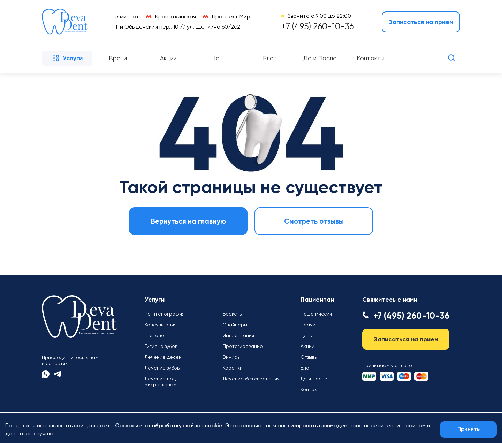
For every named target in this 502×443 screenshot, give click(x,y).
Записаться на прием (421, 22)
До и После (320, 58)
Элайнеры (235, 324)
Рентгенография (164, 314)
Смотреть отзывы (314, 221)
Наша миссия (316, 314)
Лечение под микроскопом (160, 381)
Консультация (160, 324)
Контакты (371, 58)
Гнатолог (155, 335)
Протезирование (243, 346)
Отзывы (309, 357)
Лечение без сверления (251, 378)
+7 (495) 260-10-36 (317, 26)
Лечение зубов (162, 368)
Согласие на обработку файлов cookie (168, 426)
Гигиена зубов (161, 346)
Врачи (118, 58)
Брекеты (233, 314)
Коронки (233, 368)
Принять (468, 429)
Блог (269, 58)
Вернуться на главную (188, 221)
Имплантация (238, 335)
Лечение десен (163, 357)
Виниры (232, 357)
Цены (219, 58)
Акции (168, 58)
